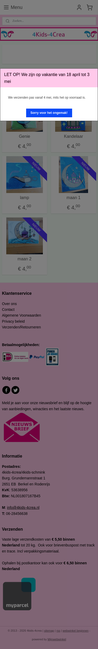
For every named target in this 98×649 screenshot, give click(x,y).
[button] (49, 113)
